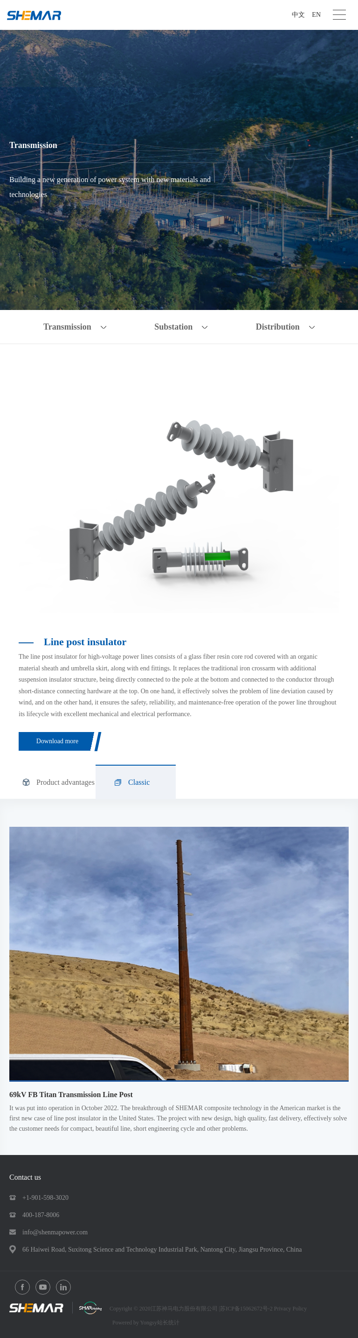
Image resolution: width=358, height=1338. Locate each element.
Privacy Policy (290, 1308)
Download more (57, 741)
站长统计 (168, 1322)
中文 (298, 14)
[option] (179, 492)
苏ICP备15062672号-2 (247, 1308)
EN (316, 14)
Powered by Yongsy (134, 1322)
